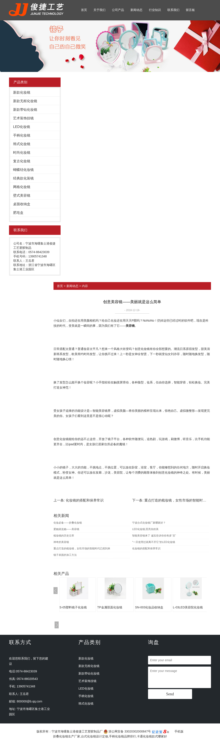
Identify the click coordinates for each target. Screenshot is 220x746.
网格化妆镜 (21, 187)
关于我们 (99, 10)
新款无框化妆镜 (25, 101)
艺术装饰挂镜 (23, 118)
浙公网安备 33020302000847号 (127, 731)
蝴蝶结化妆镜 (23, 170)
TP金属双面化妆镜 (109, 607)
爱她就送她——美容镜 (66, 529)
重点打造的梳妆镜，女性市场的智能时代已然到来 (81, 548)
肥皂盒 (18, 212)
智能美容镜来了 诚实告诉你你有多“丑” (154, 535)
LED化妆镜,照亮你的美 (145, 529)
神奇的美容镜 (61, 542)
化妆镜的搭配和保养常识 (85, 500)
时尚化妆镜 (21, 152)
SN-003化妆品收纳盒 (149, 607)
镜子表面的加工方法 (65, 554)
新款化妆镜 (21, 92)
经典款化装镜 (23, 178)
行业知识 (155, 10)
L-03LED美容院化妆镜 (188, 607)
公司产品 (118, 10)
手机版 (178, 731)
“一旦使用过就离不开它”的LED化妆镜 (153, 542)
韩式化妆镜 (21, 144)
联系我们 (173, 10)
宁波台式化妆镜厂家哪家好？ (149, 522)
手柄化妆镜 (21, 135)
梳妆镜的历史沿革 (63, 535)
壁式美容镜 (21, 195)
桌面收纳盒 (21, 204)
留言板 (190, 10)
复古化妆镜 (21, 161)
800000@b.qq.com (29, 701)
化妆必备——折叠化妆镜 (67, 522)
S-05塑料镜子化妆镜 (73, 607)
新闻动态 (136, 10)
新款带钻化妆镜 (25, 109)
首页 (84, 10)
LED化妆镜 (21, 127)
